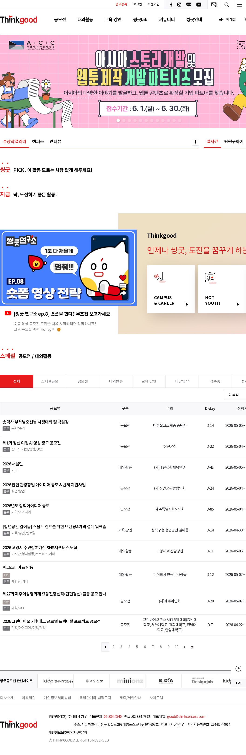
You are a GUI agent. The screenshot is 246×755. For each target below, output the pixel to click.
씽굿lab (140, 19)
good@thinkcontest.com (186, 717)
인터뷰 (55, 141)
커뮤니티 (167, 19)
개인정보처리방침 (57, 698)
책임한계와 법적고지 (95, 698)
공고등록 (121, 4)
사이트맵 (156, 698)
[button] (118, 120)
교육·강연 (113, 19)
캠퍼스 (38, 141)
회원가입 (154, 4)
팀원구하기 (234, 141)
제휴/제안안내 (130, 698)
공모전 (60, 19)
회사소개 (7, 698)
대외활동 (85, 19)
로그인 (137, 4)
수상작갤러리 (15, 141)
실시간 (212, 141)
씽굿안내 (194, 19)
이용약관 (29, 698)
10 (177, 647)
